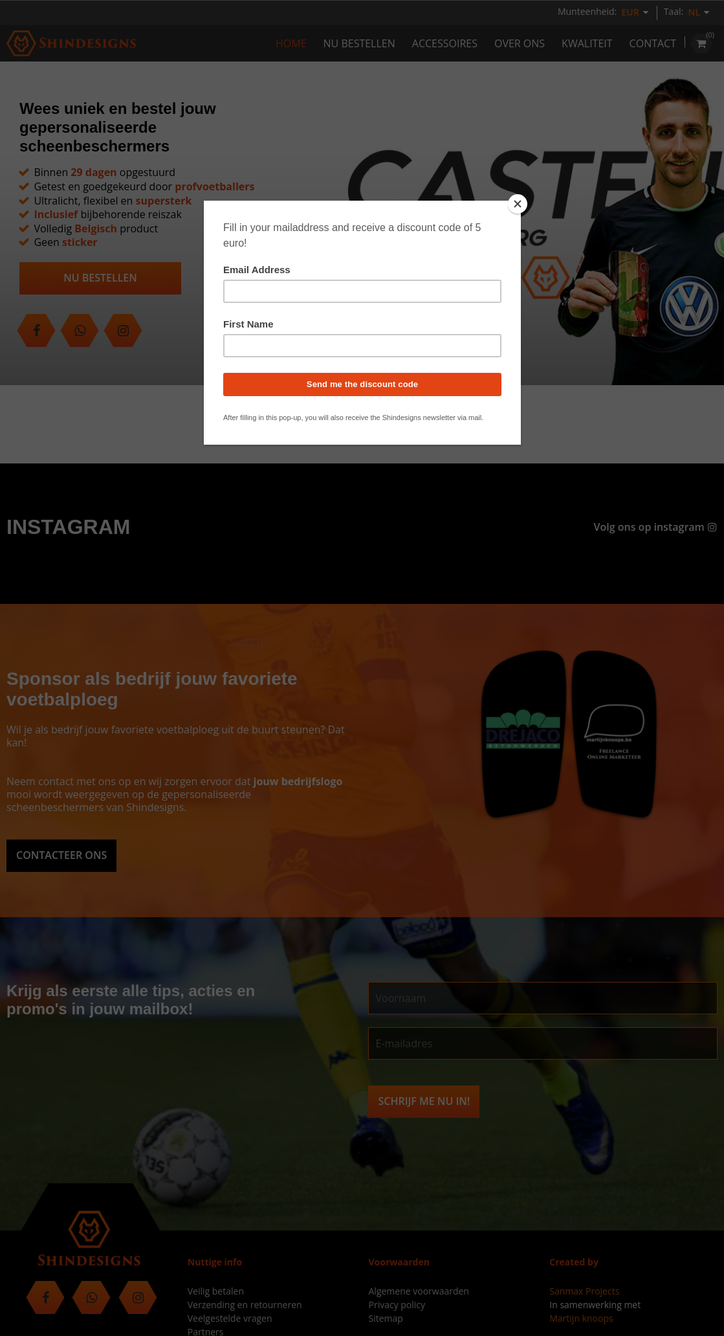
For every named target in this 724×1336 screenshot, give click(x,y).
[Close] (517, 204)
